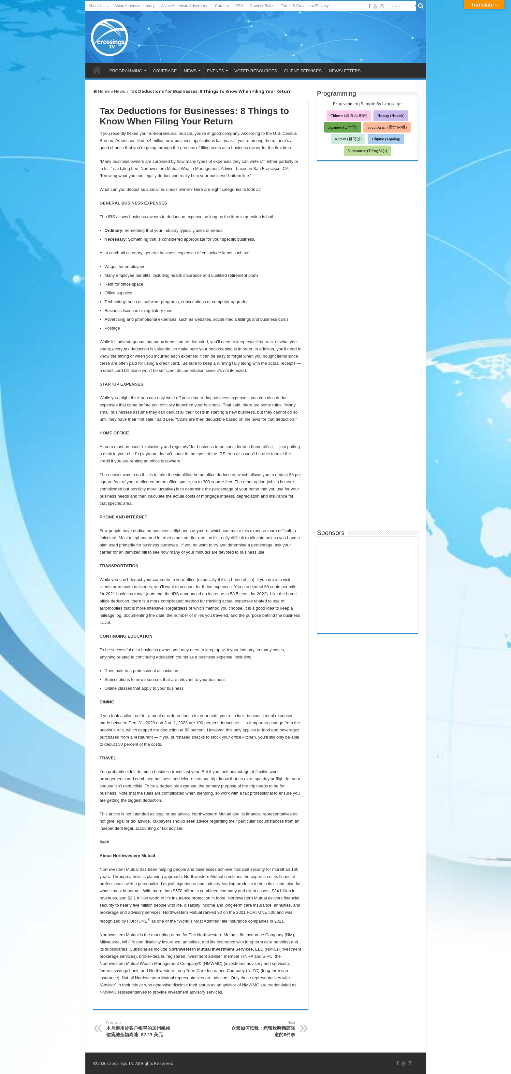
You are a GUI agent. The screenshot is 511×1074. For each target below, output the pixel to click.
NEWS (190, 70)
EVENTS (215, 70)
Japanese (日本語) (343, 127)
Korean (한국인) (348, 139)
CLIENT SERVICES (303, 70)
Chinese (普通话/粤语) (348, 115)
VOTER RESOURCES (255, 70)
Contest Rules (262, 6)
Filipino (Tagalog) (386, 139)
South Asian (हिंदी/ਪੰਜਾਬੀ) (387, 127)
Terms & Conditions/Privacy (305, 6)
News (119, 91)
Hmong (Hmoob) (390, 115)
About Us (97, 6)
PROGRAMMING (126, 70)
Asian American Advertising (184, 6)
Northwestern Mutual (119, 869)
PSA (239, 6)
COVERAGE (165, 70)
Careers (222, 6)
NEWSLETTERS (345, 70)
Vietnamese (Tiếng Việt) (367, 150)
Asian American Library (134, 6)
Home (101, 91)
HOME (97, 70)
